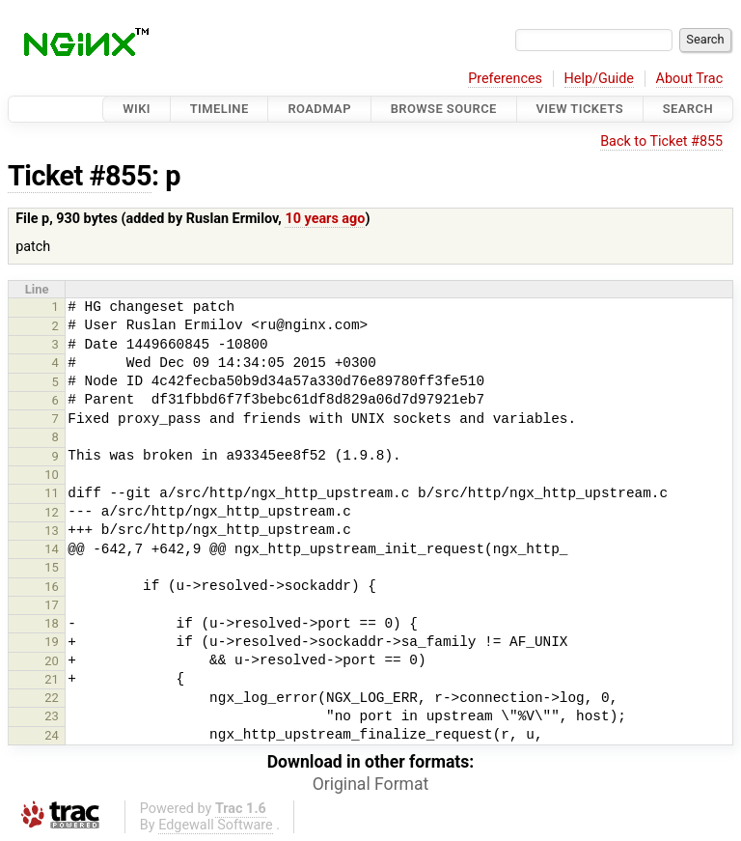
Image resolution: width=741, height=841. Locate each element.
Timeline (219, 108)
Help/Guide (599, 78)
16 (51, 586)
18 (51, 623)
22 (51, 697)
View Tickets (579, 108)
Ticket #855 (79, 175)
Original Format (371, 784)
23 (51, 716)
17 (51, 605)
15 (51, 567)
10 (51, 474)
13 (51, 530)
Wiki (137, 108)
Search (688, 108)
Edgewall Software (215, 825)
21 (51, 679)
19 (51, 641)
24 (51, 735)
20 (51, 661)
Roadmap (319, 108)
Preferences (505, 78)
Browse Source (444, 108)
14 (51, 549)
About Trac (690, 78)
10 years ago (325, 218)
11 (51, 493)
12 (51, 512)
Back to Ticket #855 (661, 141)
